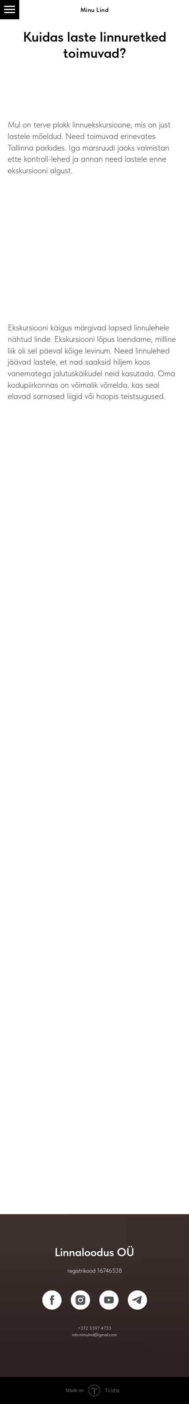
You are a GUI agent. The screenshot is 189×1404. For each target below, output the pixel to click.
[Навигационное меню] (9, 9)
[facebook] (52, 1300)
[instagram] (80, 1300)
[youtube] (109, 1300)
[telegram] (137, 1300)
